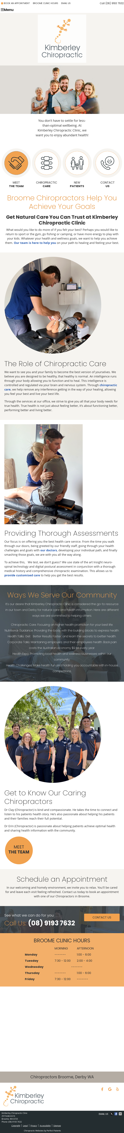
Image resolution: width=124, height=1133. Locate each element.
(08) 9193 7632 (114, 3)
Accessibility (45, 1125)
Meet (16, 168)
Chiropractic (46, 168)
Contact (107, 168)
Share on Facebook (116, 1113)
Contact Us (102, 917)
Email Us (66, 3)
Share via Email (120, 1113)
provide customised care (22, 575)
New (77, 168)
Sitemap (57, 1125)
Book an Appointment (15, 3)
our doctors (48, 550)
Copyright (15, 1125)
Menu (7, 9)
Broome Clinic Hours (45, 3)
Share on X (112, 1113)
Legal (25, 1125)
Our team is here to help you (35, 243)
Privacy (34, 1125)
